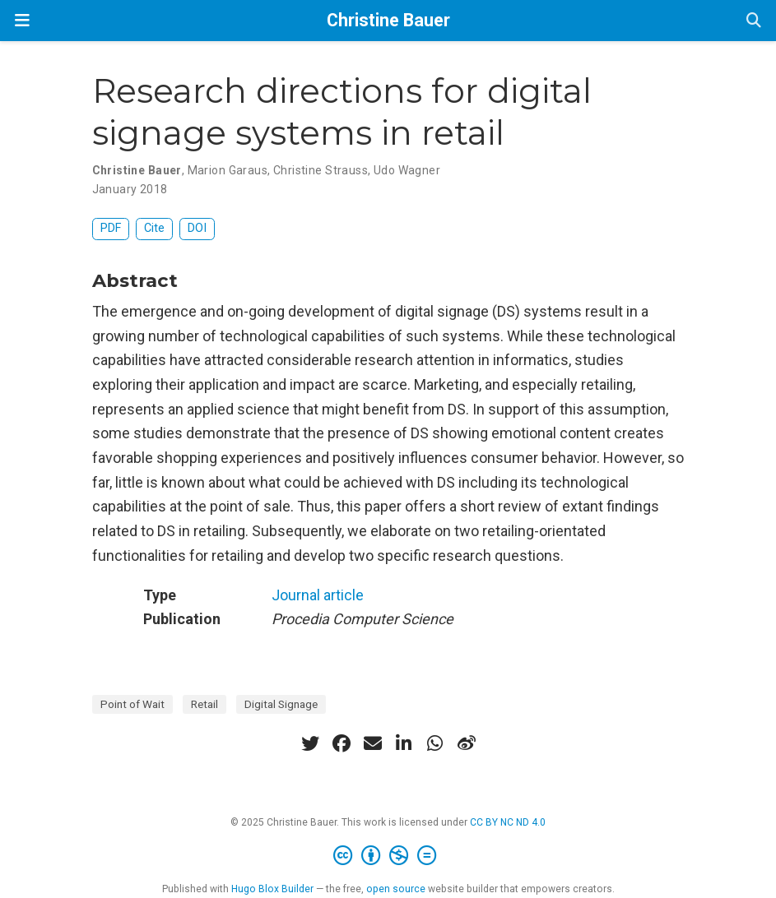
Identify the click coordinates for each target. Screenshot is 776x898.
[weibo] (466, 743)
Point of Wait (132, 704)
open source (395, 889)
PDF (110, 228)
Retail (204, 704)
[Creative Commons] (388, 856)
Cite (154, 228)
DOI (197, 228)
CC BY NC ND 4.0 (508, 822)
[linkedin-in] (404, 743)
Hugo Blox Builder (272, 889)
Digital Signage (281, 704)
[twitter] (310, 743)
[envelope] (372, 743)
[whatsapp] (435, 743)
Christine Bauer (388, 20)
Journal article (318, 595)
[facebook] (341, 743)
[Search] (753, 21)
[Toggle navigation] (22, 20)
